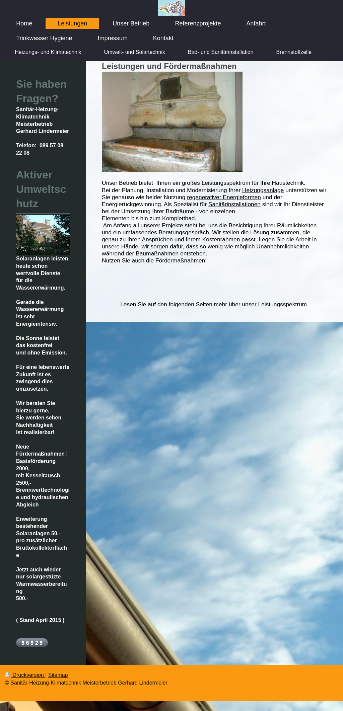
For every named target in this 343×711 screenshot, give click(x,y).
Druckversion (25, 675)
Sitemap (58, 675)
